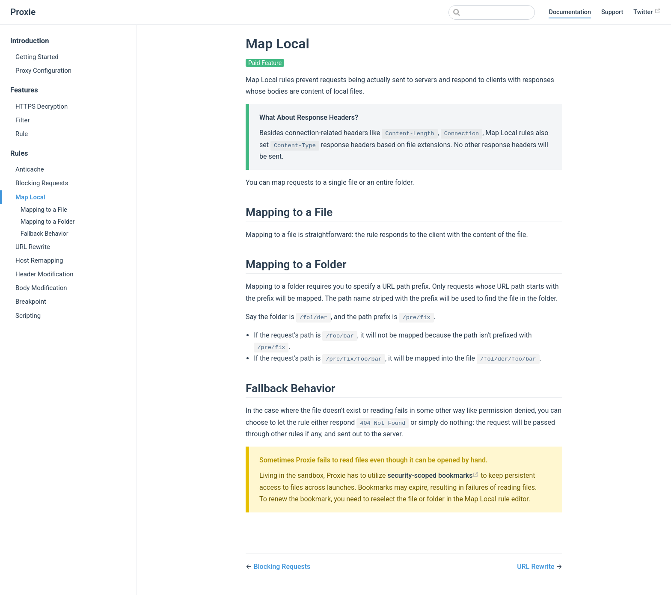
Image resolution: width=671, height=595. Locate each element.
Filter (22, 120)
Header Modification (44, 274)
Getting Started (37, 57)
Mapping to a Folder (47, 221)
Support (612, 12)
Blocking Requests (41, 183)
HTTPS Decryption (41, 106)
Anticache (29, 169)
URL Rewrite (32, 247)
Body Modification (41, 288)
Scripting (28, 316)
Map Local (30, 197)
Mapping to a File (44, 209)
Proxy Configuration (43, 70)
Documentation (570, 12)
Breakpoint (30, 301)
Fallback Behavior (44, 233)
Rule (21, 134)
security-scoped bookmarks (433, 475)
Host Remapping (39, 260)
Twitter (647, 12)
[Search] (491, 12)
